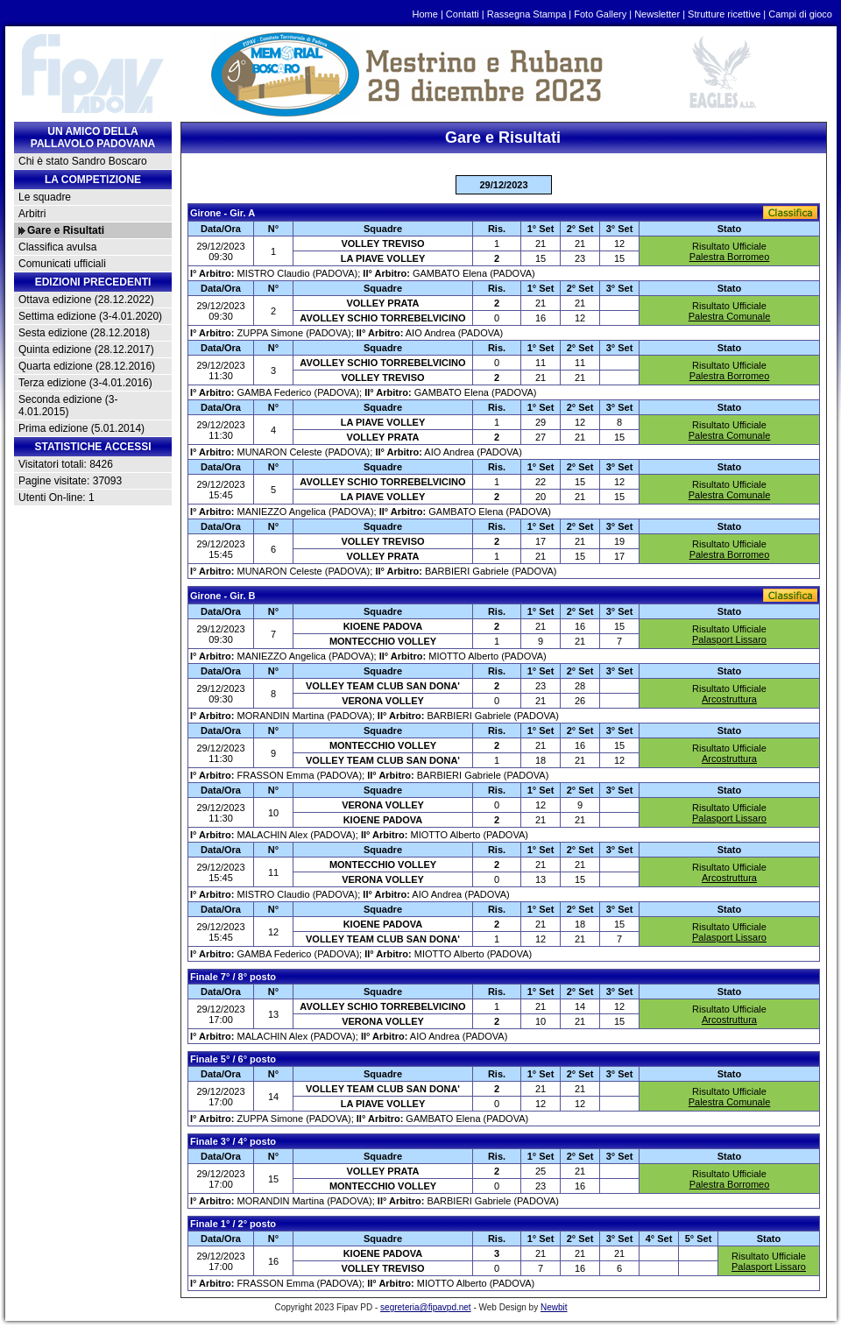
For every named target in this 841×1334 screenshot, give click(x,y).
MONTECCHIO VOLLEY (382, 641)
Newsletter (657, 14)
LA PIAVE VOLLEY (383, 258)
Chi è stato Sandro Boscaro (82, 161)
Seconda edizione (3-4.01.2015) (67, 405)
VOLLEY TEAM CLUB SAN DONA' (383, 686)
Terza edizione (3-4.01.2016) (85, 383)
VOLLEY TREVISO (382, 243)
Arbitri (32, 214)
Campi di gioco (800, 14)
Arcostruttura (729, 699)
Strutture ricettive (724, 14)
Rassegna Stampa (527, 14)
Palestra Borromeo (729, 256)
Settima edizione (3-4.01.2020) (90, 316)
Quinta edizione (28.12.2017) (86, 349)
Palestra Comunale (730, 316)
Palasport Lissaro (729, 639)
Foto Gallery (600, 14)
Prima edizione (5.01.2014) (81, 428)
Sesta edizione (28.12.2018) (84, 333)
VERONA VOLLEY (383, 700)
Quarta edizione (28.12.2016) (86, 366)
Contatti (462, 14)
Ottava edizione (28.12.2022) (86, 299)
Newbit (554, 1307)
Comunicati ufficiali (62, 264)
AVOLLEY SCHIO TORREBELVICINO (382, 318)
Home (425, 14)
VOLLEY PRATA (382, 303)
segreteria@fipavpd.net (425, 1307)
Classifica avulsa (57, 247)
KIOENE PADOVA (383, 626)
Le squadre (44, 197)
